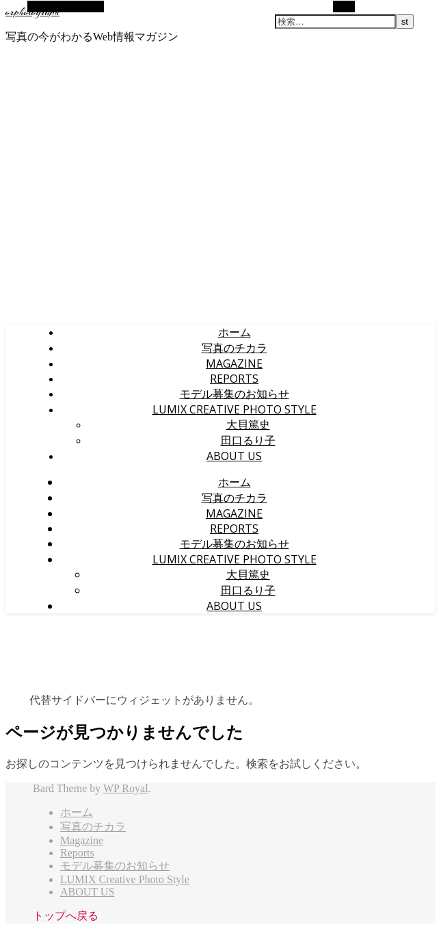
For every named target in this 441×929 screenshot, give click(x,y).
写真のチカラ (234, 347)
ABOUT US (234, 455)
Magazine (234, 363)
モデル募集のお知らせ (234, 393)
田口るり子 (248, 440)
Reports (234, 378)
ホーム (234, 332)
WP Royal (125, 788)
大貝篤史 (248, 424)
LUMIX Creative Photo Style (234, 409)
